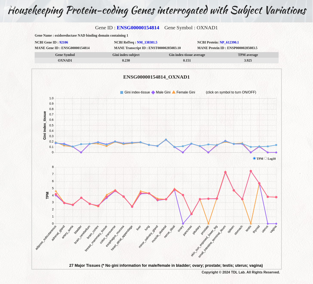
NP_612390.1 (229, 42)
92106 (63, 42)
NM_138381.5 (147, 42)
